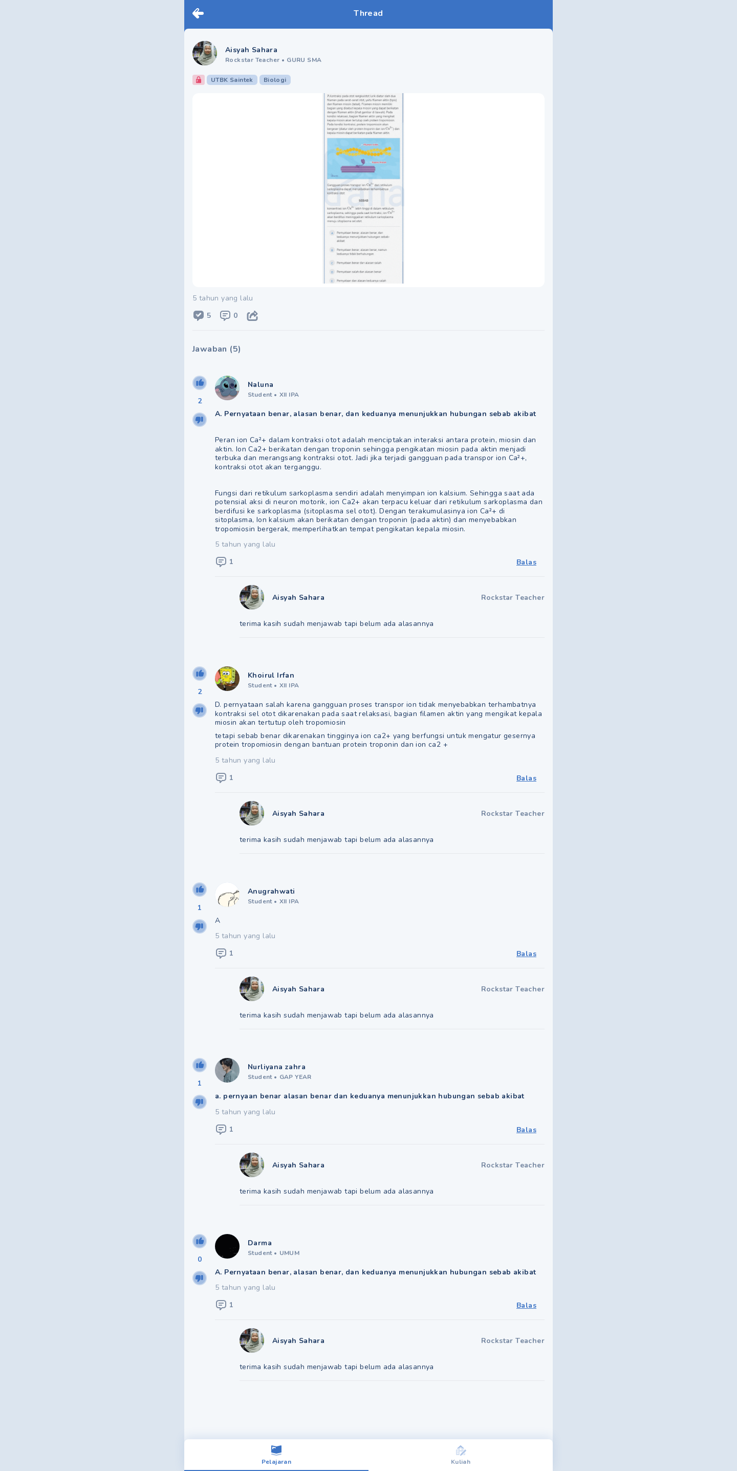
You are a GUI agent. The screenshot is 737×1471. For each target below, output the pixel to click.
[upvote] (199, 383)
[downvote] (199, 420)
